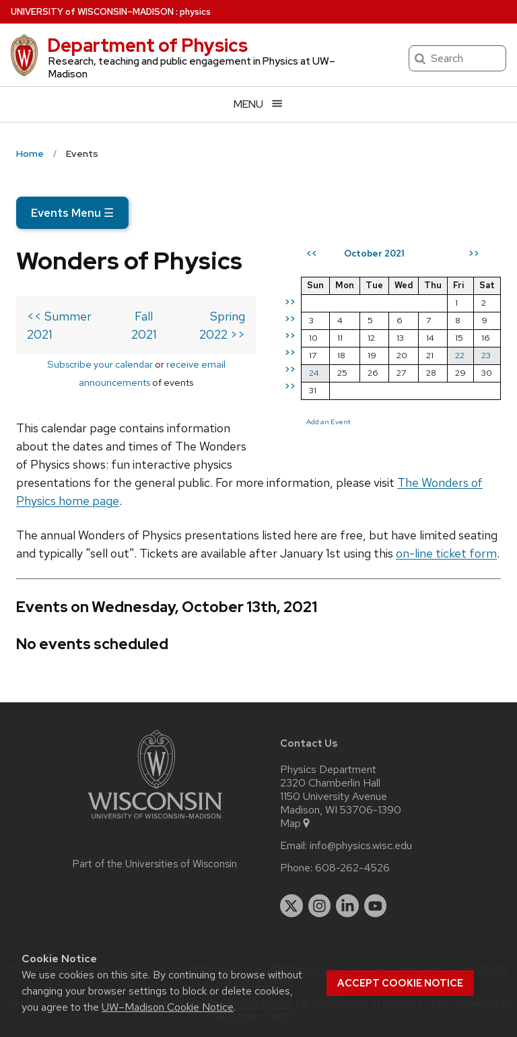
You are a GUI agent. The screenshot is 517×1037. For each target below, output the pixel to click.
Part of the (155, 864)
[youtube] (375, 905)
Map (296, 823)
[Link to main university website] (155, 821)
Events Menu (72, 212)
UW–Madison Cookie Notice (168, 1007)
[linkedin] (347, 905)
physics (195, 12)
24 (314, 372)
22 (460, 355)
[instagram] (319, 905)
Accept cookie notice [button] (400, 983)
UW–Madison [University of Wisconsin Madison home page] (92, 12)
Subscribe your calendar (100, 364)
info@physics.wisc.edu (361, 845)
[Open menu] (258, 104)
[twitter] (291, 905)
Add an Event (328, 421)
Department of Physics (147, 45)
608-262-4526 (352, 868)
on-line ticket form (446, 553)
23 (486, 355)
